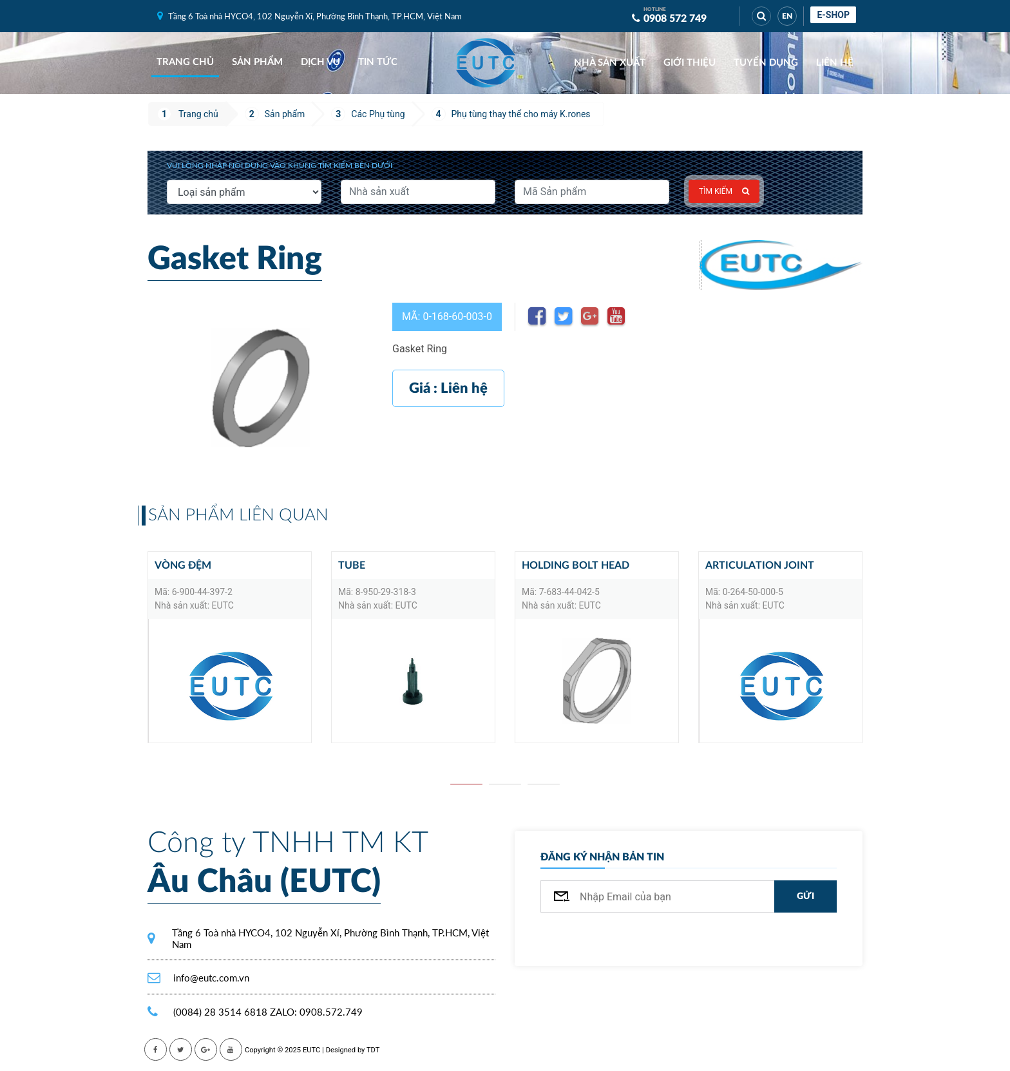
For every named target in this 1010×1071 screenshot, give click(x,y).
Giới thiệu (689, 63)
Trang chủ (185, 62)
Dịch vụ (320, 62)
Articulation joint (759, 565)
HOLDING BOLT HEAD (575, 565)
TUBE (351, 565)
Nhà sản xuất (609, 63)
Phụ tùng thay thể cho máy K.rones (521, 114)
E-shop (833, 15)
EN (787, 16)
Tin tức (377, 62)
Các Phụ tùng (378, 114)
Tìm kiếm (724, 191)
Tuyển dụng (766, 63)
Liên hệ (834, 63)
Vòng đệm (183, 565)
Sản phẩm (257, 62)
